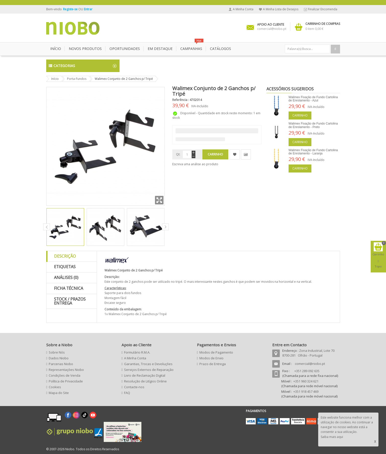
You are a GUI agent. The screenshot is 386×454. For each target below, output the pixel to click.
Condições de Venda (64, 375)
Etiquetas (65, 266)
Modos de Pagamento (216, 352)
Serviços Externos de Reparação (149, 369)
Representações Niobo (66, 369)
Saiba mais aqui (332, 437)
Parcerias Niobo (61, 364)
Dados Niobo (59, 358)
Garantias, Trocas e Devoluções (148, 364)
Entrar (88, 9)
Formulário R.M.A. (137, 352)
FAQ (127, 392)
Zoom (159, 200)
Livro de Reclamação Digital (144, 375)
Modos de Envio (211, 358)
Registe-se (70, 9)
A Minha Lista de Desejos (280, 9)
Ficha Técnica (68, 288)
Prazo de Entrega (212, 364)
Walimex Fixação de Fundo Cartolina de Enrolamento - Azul (313, 98)
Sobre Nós (57, 352)
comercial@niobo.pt (310, 363)
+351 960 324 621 (305, 381)
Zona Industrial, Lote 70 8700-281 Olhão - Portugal (308, 353)
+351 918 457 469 (305, 391)
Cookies (55, 387)
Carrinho (300, 115)
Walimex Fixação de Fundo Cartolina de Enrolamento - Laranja (313, 151)
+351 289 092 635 (306, 371)
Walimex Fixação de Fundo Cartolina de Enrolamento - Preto (313, 125)
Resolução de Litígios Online (145, 381)
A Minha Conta (243, 9)
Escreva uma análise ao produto (195, 164)
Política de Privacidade (66, 381)
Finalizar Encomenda (322, 9)
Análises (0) (66, 277)
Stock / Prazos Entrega (70, 301)
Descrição (65, 256)
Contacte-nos (134, 387)
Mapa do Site (59, 392)
